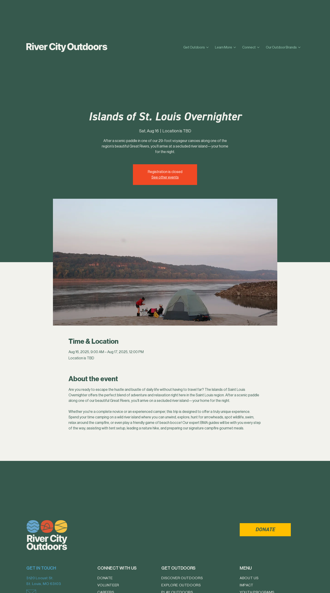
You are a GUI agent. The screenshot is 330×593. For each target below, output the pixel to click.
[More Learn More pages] (235, 47)
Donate (105, 578)
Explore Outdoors (181, 585)
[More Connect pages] (258, 47)
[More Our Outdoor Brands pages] (299, 47)
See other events (165, 177)
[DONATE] (265, 529)
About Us (249, 578)
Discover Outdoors (182, 578)
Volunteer (108, 585)
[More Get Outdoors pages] (207, 47)
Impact (246, 585)
